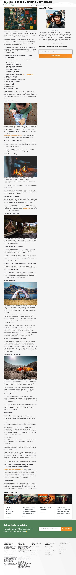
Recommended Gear (33, 4)
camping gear (26, 208)
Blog (69, 4)
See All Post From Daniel (55, 43)
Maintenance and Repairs (59, 4)
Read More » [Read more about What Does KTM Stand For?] (43, 513)
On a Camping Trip (28, 74)
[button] (73, 4)
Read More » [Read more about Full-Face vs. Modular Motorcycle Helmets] (8, 517)
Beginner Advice (45, 4)
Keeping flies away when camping (13, 469)
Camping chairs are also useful (13, 135)
